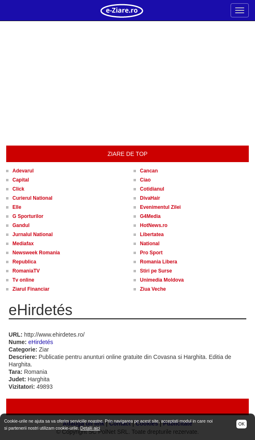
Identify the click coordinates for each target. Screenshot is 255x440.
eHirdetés (40, 342)
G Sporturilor (27, 216)
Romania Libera (158, 262)
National (149, 243)
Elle (16, 207)
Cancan (149, 171)
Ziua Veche (153, 289)
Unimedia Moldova (162, 280)
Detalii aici (90, 428)
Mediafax (23, 243)
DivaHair (150, 198)
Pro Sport (151, 253)
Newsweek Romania (36, 253)
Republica (24, 262)
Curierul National (32, 198)
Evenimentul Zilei (160, 207)
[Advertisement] (127, 83)
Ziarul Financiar (30, 289)
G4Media (150, 216)
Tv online (23, 280)
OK (241, 423)
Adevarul (23, 171)
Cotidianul (152, 189)
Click (18, 189)
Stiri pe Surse (156, 271)
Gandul (20, 225)
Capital (20, 180)
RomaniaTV (26, 271)
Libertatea (152, 234)
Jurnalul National (32, 234)
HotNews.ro (154, 225)
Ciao (145, 180)
